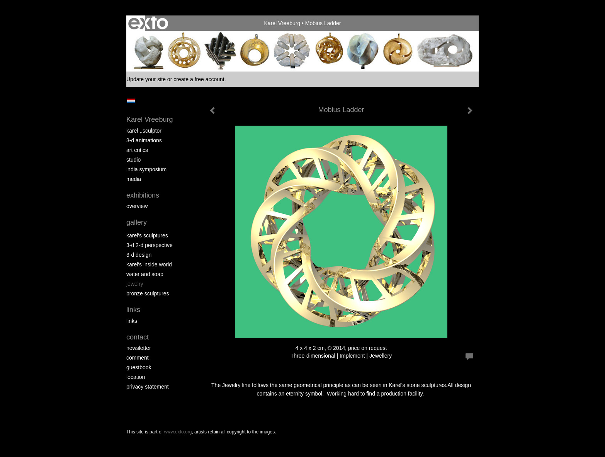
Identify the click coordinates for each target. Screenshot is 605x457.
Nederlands (130, 101)
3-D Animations (144, 140)
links (131, 321)
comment (137, 358)
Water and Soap (144, 274)
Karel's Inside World (149, 264)
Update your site (146, 79)
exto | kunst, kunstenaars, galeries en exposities (148, 23)
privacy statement (147, 387)
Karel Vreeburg (282, 23)
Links (133, 310)
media (133, 179)
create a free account (198, 79)
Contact (137, 337)
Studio (133, 160)
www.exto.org (178, 432)
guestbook (138, 367)
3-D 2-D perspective (149, 245)
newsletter (138, 348)
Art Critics (137, 150)
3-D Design (138, 255)
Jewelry (134, 284)
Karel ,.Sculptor (143, 131)
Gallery (136, 222)
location (135, 377)
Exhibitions (142, 195)
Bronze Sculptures (147, 293)
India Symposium (146, 169)
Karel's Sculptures (147, 235)
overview (137, 206)
